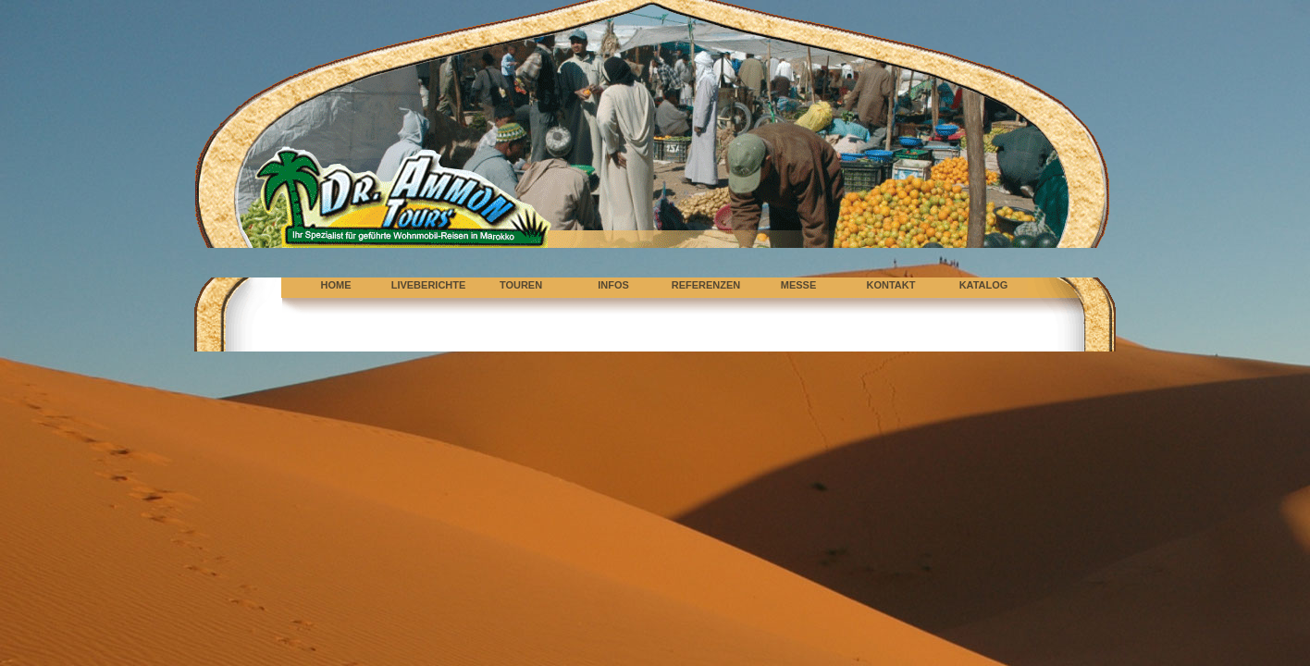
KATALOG (983, 284)
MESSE (799, 284)
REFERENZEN (706, 284)
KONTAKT (891, 284)
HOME (336, 284)
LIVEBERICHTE (428, 284)
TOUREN (521, 284)
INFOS (613, 284)
